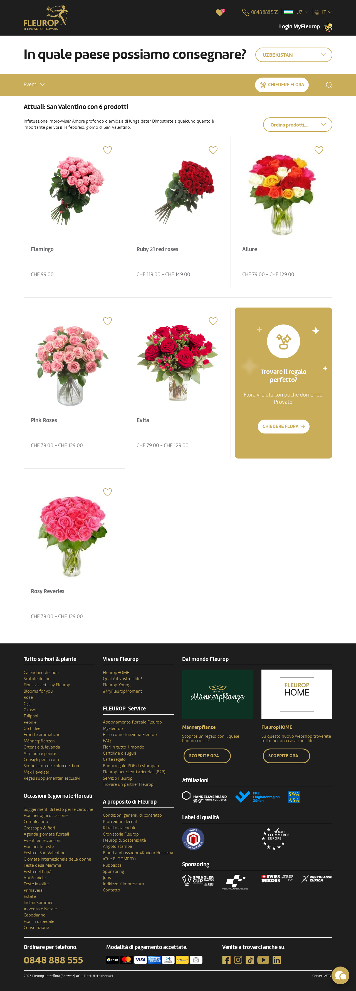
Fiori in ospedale (39, 921)
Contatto (111, 890)
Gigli (27, 703)
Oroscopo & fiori (39, 828)
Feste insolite (36, 883)
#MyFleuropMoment (122, 691)
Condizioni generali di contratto (132, 815)
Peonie (30, 722)
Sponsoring (113, 871)
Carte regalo (114, 759)
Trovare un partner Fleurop (128, 784)
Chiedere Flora (286, 85)
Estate (30, 896)
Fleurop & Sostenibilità (124, 840)
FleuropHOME (116, 672)
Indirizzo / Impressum (123, 883)
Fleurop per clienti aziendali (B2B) (134, 771)
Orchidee (32, 728)
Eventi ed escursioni (42, 840)
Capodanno (35, 915)
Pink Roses (44, 420)
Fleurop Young (116, 684)
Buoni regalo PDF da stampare (131, 765)
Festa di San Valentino (45, 852)
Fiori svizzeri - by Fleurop (47, 684)
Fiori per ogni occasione (46, 815)
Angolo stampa (117, 846)
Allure (249, 249)
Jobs (107, 877)
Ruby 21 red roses (157, 249)
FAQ (107, 740)
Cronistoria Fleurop (121, 834)
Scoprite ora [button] (204, 756)
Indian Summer (38, 902)
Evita (143, 420)
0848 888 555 (53, 960)
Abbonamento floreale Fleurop (132, 722)
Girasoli (30, 709)
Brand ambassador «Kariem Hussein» (138, 852)
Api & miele (35, 877)
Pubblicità (112, 865)
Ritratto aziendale (119, 827)
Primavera (33, 890)
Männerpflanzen (39, 741)
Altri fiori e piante (40, 753)
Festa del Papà (37, 871)
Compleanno (36, 821)
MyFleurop (113, 728)
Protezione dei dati (120, 821)
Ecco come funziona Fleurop (130, 734)
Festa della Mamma (42, 865)
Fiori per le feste (39, 846)
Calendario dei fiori (41, 672)
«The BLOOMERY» (120, 858)
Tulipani (31, 716)
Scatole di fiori (37, 678)
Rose (28, 697)
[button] (34, 84)
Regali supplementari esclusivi (52, 778)
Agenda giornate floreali (46, 834)
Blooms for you (38, 691)
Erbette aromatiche (42, 734)
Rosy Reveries (48, 591)
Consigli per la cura (41, 759)
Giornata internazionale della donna (57, 859)
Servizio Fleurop (118, 778)
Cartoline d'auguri (119, 753)
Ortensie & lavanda (42, 747)
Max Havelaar (36, 772)
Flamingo (42, 249)
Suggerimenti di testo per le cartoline (58, 809)
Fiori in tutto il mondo (123, 747)
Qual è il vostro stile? (122, 678)
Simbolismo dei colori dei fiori (51, 765)
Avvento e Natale (40, 908)
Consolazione (36, 927)
